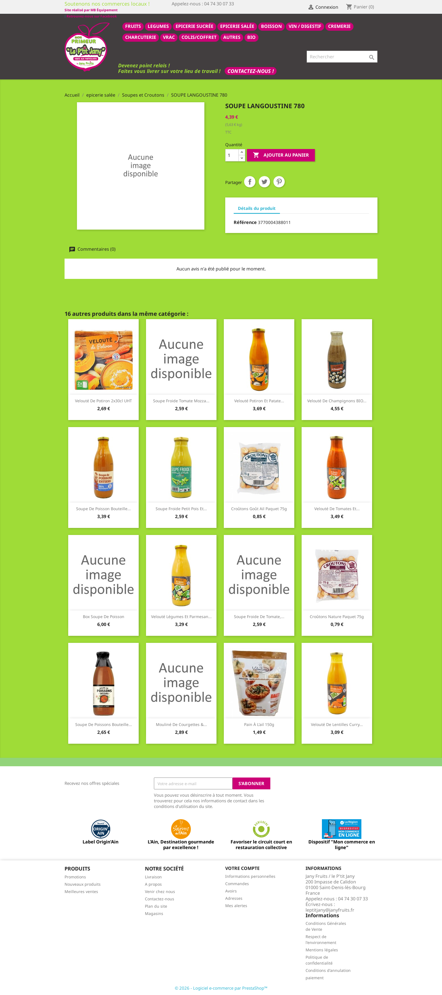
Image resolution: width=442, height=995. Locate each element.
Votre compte (242, 868)
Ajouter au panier (281, 155)
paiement (315, 977)
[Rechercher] (342, 56)
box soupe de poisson (103, 616)
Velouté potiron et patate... (259, 400)
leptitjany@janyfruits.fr (330, 910)
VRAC (169, 37)
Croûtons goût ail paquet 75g (259, 508)
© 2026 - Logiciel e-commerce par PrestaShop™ (221, 987)
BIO (251, 37)
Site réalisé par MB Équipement (198, 10)
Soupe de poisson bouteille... (103, 508)
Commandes (237, 883)
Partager (249, 181)
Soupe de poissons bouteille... (103, 724)
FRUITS (133, 26)
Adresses (233, 898)
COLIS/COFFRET (199, 37)
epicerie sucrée (194, 26)
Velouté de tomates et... (337, 508)
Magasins (154, 913)
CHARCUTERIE (140, 37)
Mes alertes (236, 905)
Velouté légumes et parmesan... (181, 616)
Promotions (75, 876)
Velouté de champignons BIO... (336, 400)
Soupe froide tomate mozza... (181, 400)
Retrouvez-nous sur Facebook (91, 9)
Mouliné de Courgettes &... (181, 724)
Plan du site (156, 906)
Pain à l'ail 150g (259, 724)
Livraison (153, 876)
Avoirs (231, 890)
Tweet (264, 181)
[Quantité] (232, 155)
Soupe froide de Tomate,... (259, 616)
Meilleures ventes (81, 891)
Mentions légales (322, 949)
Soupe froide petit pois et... (181, 508)
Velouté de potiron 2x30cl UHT (103, 400)
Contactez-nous (159, 898)
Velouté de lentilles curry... (337, 724)
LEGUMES (158, 26)
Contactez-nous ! (250, 70)
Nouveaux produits (83, 884)
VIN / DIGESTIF (305, 26)
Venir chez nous (160, 891)
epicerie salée (237, 26)
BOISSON (271, 26)
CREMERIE (339, 26)
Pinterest (279, 181)
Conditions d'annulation (328, 970)
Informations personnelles (250, 876)
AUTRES (231, 37)
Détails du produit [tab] (257, 208)
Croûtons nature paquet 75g (337, 616)
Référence (245, 222)
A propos (153, 884)
